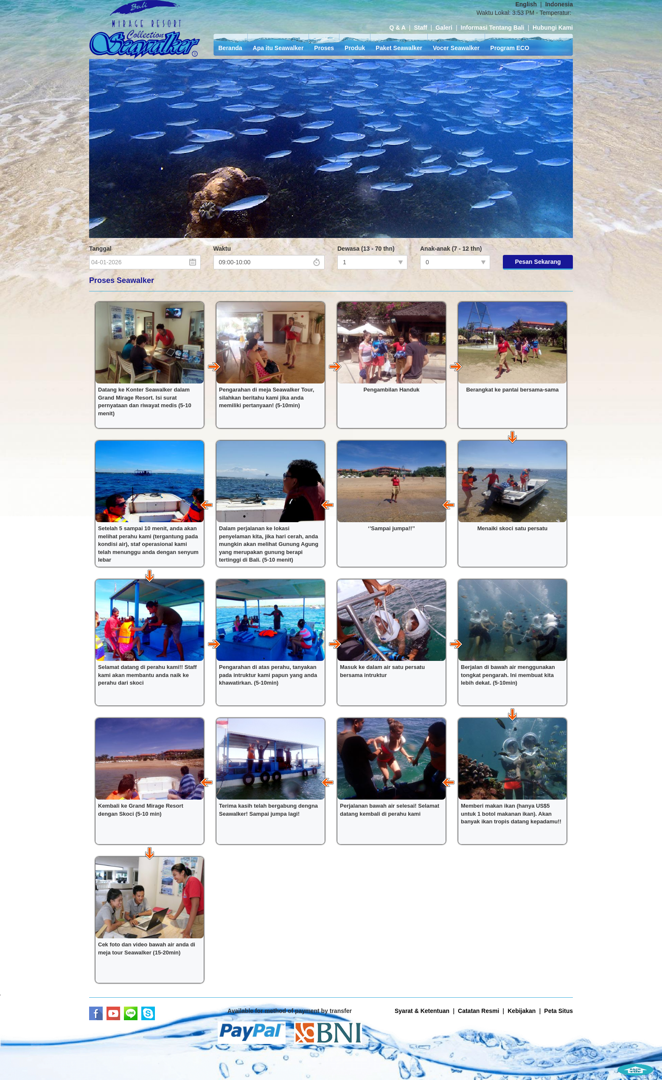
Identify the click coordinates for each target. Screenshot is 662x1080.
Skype (148, 1013)
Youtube (113, 1013)
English (526, 4)
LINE (130, 1013)
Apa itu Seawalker (278, 48)
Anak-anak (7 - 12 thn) (451, 248)
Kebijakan (522, 1010)
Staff (420, 27)
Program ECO (509, 48)
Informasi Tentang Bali (493, 27)
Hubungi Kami (553, 27)
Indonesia (559, 4)
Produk (355, 48)
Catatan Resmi (478, 1010)
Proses (324, 48)
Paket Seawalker (399, 48)
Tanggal (100, 248)
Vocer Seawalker (456, 48)
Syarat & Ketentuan (422, 1010)
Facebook (96, 1013)
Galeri (443, 27)
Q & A (397, 27)
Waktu (222, 248)
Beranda (230, 48)
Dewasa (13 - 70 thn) (366, 248)
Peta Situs (558, 1010)
